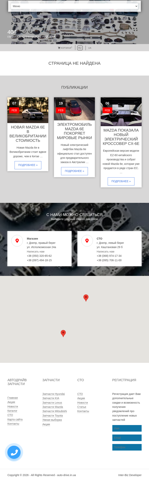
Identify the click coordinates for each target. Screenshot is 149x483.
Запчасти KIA (50, 398)
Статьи (81, 406)
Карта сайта (15, 419)
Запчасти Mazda (52, 406)
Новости (12, 406)
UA (89, 48)
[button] (63, 333)
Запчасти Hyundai (53, 393)
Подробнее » (28, 165)
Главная (12, 37)
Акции (11, 402)
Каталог (12, 410)
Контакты (13, 423)
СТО (10, 415)
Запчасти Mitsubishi (54, 411)
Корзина (65, 48)
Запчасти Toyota (52, 415)
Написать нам (35, 251)
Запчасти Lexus (52, 402)
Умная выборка (52, 419)
